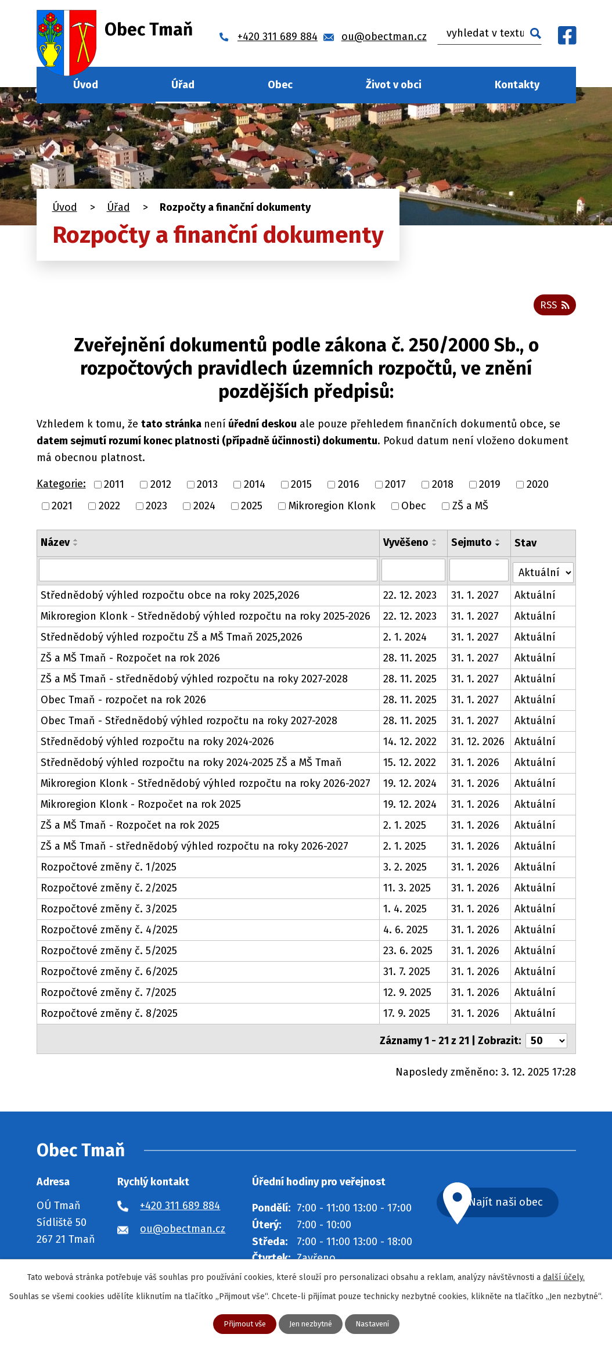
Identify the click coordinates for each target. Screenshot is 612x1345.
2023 (156, 509)
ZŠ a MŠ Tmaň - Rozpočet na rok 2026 (130, 659)
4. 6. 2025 (406, 931)
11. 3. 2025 (407, 889)
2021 (62, 509)
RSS (554, 307)
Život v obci (394, 84)
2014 (254, 487)
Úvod (85, 84)
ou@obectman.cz (182, 1226)
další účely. (564, 1277)
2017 (395, 487)
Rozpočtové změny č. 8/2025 (109, 1014)
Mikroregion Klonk (332, 509)
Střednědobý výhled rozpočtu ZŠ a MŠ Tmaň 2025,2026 (172, 638)
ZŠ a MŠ (470, 509)
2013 (207, 487)
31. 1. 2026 (476, 763)
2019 (490, 487)
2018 (442, 487)
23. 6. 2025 (408, 951)
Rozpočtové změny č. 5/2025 (109, 951)
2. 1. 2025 (405, 826)
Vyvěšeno (406, 546)
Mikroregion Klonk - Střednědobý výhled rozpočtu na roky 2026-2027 (205, 784)
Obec (280, 84)
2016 (348, 487)
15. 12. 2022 (410, 763)
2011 (114, 487)
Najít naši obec (520, 1200)
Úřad (183, 84)
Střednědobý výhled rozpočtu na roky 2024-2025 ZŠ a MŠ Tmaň (191, 763)
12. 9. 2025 (408, 993)
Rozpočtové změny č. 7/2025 (109, 993)
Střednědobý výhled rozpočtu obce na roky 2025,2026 (170, 596)
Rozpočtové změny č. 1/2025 (109, 868)
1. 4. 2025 (405, 910)
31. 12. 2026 (478, 742)
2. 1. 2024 (405, 638)
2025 (251, 509)
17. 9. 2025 (407, 1014)
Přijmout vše (240, 1324)
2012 (160, 487)
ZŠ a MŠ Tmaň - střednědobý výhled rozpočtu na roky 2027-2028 (194, 680)
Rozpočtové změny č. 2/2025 (109, 889)
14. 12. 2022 (410, 742)
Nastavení (376, 1324)
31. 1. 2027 (475, 596)
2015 (301, 487)
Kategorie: (61, 487)
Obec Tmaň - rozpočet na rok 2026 (123, 701)
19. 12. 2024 (410, 784)
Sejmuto (472, 546)
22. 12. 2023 (410, 596)
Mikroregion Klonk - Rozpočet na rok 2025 (141, 805)
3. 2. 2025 (405, 868)
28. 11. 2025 (410, 659)
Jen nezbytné (310, 1324)
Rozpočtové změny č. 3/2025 (109, 910)
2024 (204, 509)
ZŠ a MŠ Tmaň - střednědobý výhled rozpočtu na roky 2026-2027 (194, 847)
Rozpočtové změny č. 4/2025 (109, 931)
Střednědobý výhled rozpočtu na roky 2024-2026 (157, 742)
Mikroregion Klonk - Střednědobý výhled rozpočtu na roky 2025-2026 (205, 617)
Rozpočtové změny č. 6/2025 (109, 972)
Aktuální (535, 596)
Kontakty (517, 84)
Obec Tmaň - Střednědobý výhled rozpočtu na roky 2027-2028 (189, 721)
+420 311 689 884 (180, 1203)
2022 (109, 509)
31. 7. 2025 (407, 972)
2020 (538, 487)
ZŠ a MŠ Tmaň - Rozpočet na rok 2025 (130, 826)
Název (55, 546)
